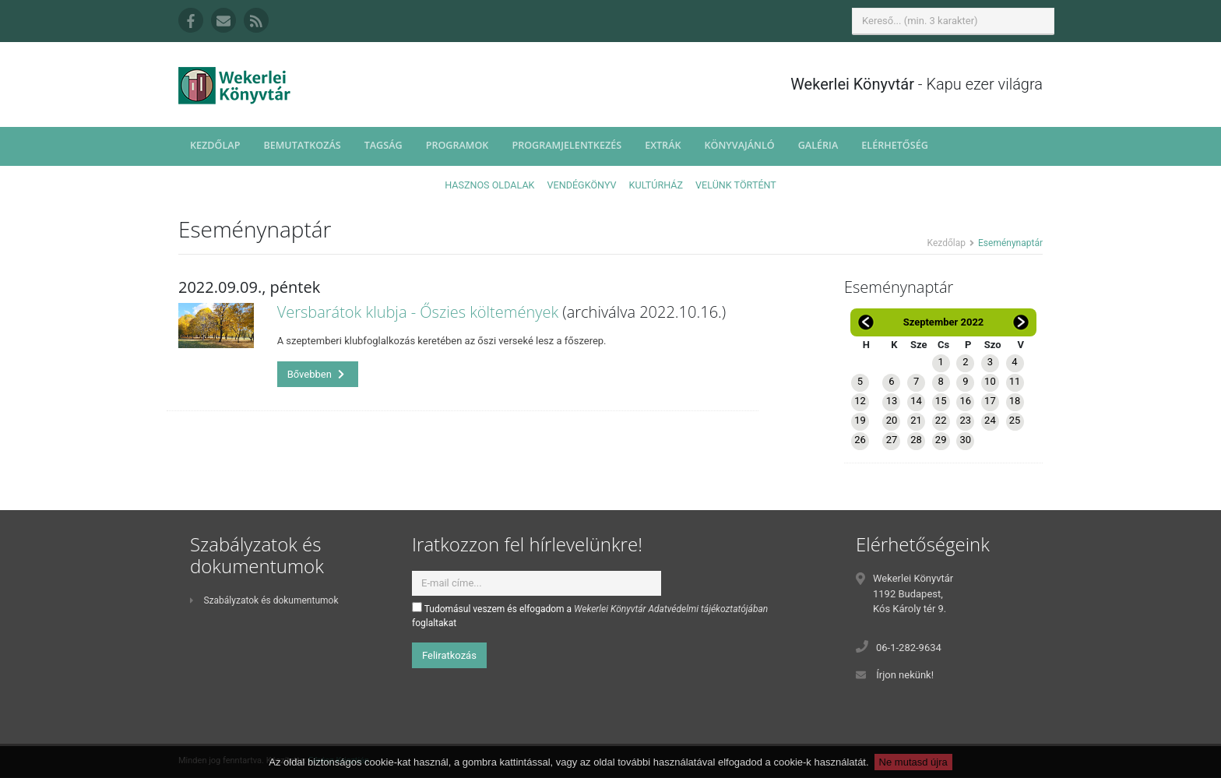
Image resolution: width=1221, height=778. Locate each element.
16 (965, 401)
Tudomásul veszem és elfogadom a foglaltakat (590, 615)
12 (860, 401)
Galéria (818, 145)
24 (990, 420)
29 (941, 439)
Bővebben (316, 374)
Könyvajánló (740, 145)
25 (1015, 420)
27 (892, 439)
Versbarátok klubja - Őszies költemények (417, 311)
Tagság (383, 145)
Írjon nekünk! (905, 675)
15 (941, 401)
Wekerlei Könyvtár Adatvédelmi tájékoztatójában (671, 609)
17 (990, 401)
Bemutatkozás (301, 145)
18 (1015, 401)
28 (916, 439)
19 (860, 420)
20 (892, 420)
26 (860, 439)
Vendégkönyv (582, 185)
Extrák (663, 145)
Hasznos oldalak (489, 185)
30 (965, 439)
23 (965, 420)
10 (990, 381)
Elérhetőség (894, 145)
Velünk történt (735, 185)
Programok (457, 145)
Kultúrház (656, 185)
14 (916, 401)
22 (941, 420)
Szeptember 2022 (943, 322)
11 (1015, 381)
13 (892, 401)
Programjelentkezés (566, 145)
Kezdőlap (215, 145)
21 (916, 420)
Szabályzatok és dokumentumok (264, 600)
